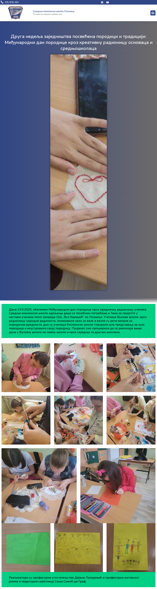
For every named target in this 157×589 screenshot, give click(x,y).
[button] (152, 12)
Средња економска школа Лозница (53, 11)
